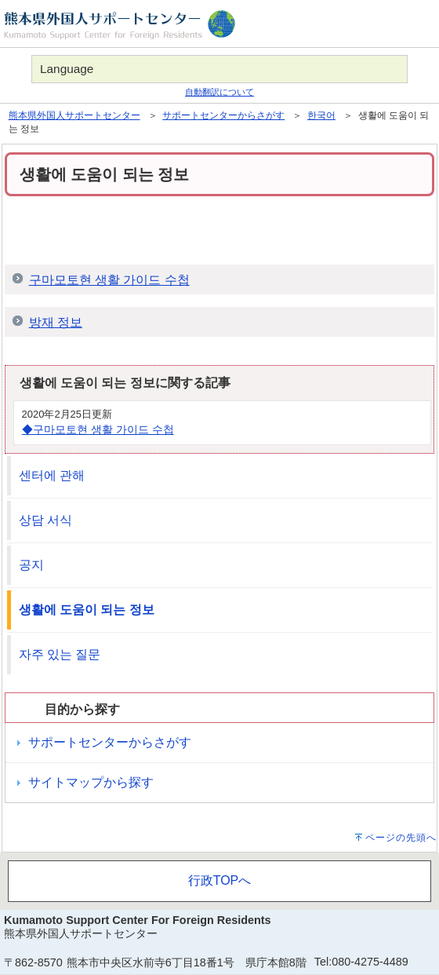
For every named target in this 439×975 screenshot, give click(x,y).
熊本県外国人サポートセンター (74, 115)
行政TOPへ (220, 880)
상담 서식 (45, 520)
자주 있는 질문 (60, 654)
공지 (31, 564)
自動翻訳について (219, 92)
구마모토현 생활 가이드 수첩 (109, 280)
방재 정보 (55, 322)
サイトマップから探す (91, 782)
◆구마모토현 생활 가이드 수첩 (98, 429)
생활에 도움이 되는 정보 (86, 609)
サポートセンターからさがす (223, 115)
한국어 (321, 115)
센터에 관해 (52, 475)
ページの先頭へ (401, 837)
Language (66, 68)
